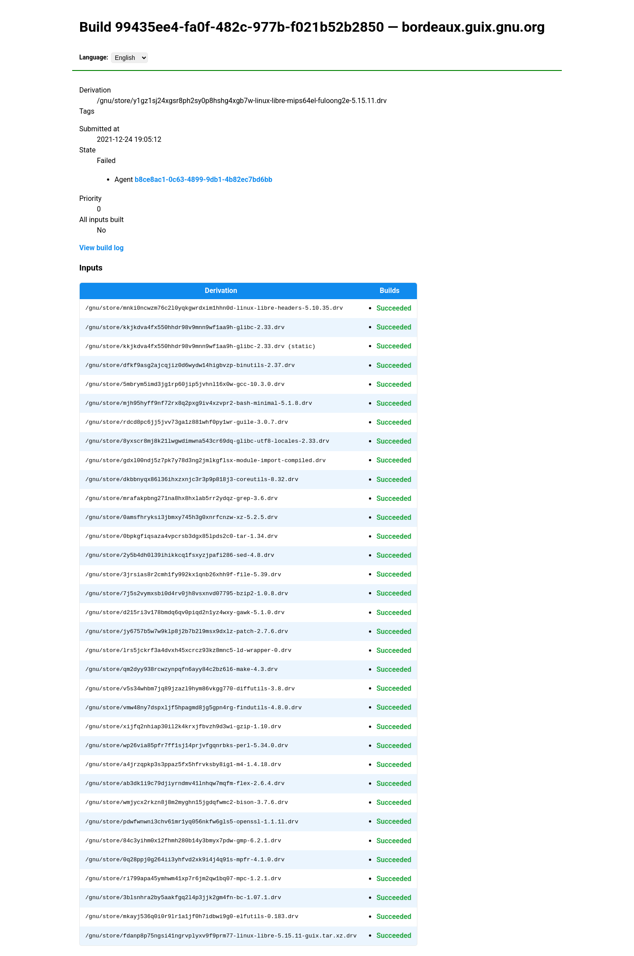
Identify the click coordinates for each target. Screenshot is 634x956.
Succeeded (393, 308)
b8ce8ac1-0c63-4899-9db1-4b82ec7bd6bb (203, 179)
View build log (101, 248)
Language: (93, 57)
